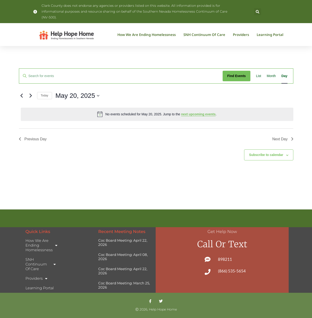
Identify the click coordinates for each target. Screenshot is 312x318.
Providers (242, 34)
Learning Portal (270, 34)
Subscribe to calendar (266, 155)
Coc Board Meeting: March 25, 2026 (124, 285)
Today (44, 95)
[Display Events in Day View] (284, 76)
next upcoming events (198, 114)
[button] (257, 11)
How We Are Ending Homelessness (147, 34)
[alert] (157, 114)
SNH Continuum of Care (205, 34)
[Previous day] (22, 96)
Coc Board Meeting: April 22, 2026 (122, 242)
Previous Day (33, 139)
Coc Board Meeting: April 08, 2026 (123, 256)
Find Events (236, 76)
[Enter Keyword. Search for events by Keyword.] (121, 76)
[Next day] (31, 96)
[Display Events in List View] (258, 76)
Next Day (282, 139)
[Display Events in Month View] (271, 76)
